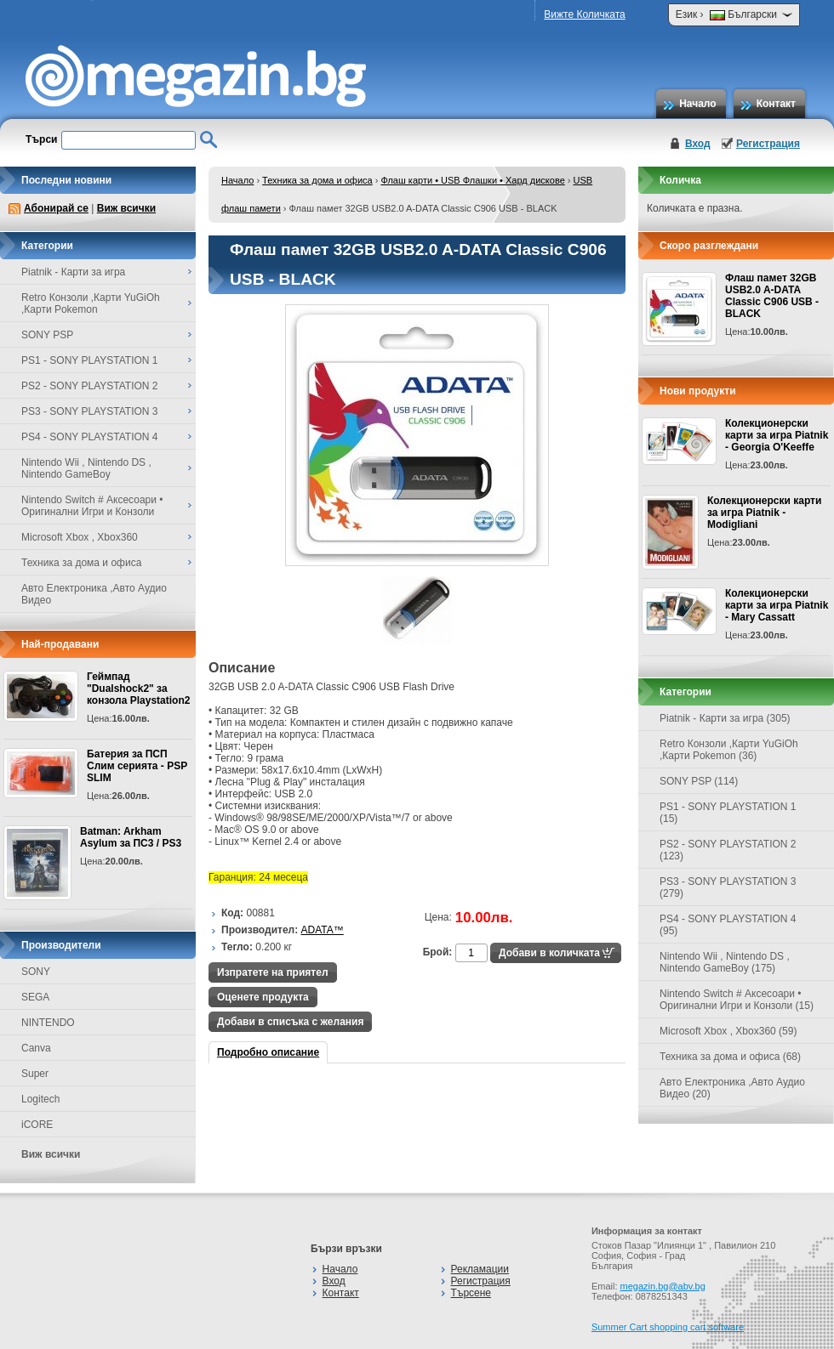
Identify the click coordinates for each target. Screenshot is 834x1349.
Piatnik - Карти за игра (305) (725, 718)
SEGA (35, 997)
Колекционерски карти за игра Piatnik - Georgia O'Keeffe (776, 435)
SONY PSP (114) (699, 781)
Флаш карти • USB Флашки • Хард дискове (472, 180)
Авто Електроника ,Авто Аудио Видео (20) (732, 1088)
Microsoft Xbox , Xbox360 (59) (728, 1031)
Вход (698, 144)
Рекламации (480, 1269)
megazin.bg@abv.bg (662, 1286)
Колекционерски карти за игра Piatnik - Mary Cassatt (776, 605)
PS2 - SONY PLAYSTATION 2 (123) (728, 850)
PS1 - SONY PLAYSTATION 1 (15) (728, 813)
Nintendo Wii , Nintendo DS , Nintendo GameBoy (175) (725, 962)
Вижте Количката (584, 14)
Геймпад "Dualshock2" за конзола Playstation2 (138, 688)
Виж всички (126, 208)
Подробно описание (268, 1052)
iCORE (37, 1125)
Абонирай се (56, 208)
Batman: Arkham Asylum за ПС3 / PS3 (130, 837)
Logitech (40, 1099)
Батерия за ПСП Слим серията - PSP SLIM (137, 766)
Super (35, 1074)
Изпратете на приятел (272, 972)
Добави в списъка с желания (290, 1022)
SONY (35, 972)
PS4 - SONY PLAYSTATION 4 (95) (728, 925)
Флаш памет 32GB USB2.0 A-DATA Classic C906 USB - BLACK (772, 296)
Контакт (776, 104)
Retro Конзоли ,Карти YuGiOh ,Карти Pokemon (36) (729, 750)
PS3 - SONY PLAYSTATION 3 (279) (728, 887)
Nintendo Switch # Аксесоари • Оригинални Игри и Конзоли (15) (737, 1000)
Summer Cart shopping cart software (667, 1327)
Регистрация (768, 144)
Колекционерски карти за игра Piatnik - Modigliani (764, 512)
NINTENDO (48, 1023)
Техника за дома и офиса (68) (730, 1057)
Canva (36, 1048)
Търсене (471, 1293)
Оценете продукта (263, 997)
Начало (697, 104)
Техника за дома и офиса (317, 180)
